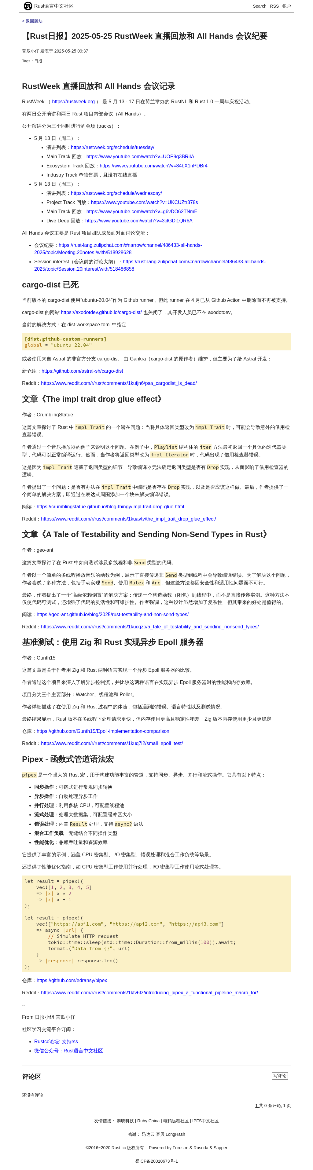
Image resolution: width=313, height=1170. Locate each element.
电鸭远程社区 (176, 1120)
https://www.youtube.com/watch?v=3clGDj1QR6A (139, 220)
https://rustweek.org (73, 101)
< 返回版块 (32, 21)
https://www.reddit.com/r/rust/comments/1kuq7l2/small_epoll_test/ (112, 743)
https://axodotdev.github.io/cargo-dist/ (101, 312)
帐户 (286, 6)
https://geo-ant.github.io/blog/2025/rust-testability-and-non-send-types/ (113, 614)
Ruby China (148, 1120)
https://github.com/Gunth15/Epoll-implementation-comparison (103, 731)
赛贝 (160, 1134)
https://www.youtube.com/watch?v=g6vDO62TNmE (142, 211)
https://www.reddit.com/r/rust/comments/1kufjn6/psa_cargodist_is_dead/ (119, 383)
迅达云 (148, 1134)
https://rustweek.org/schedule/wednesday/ (116, 193)
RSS (274, 6)
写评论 (280, 1075)
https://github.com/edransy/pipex (72, 980)
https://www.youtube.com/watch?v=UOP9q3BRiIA (140, 156)
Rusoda (200, 1147)
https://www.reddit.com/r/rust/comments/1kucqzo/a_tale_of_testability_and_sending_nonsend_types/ (150, 626)
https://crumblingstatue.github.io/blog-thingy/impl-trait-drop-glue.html (110, 506)
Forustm (180, 1147)
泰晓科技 (125, 1120)
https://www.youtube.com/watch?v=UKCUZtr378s (144, 202)
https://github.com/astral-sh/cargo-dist (82, 371)
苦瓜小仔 (30, 51)
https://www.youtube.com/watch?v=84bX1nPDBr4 (154, 165)
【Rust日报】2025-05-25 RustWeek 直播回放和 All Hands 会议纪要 (144, 36)
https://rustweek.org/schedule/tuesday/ (112, 147)
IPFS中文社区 (205, 1120)
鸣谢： (134, 1134)
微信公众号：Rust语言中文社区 (68, 1050)
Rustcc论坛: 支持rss (56, 1041)
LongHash (175, 1134)
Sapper (220, 1147)
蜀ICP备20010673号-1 (156, 1161)
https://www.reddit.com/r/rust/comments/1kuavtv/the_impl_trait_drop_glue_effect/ (128, 518)
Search (260, 6)
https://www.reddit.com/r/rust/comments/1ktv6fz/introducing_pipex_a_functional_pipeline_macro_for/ (149, 992)
